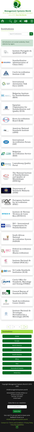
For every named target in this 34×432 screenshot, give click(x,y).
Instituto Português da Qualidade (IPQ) (22, 52)
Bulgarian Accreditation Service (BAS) (22, 154)
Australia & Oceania (17, 368)
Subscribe (17, 411)
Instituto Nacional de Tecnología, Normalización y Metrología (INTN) (22, 314)
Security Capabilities (17, 425)
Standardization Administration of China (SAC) (20, 62)
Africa (17, 359)
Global (17, 336)
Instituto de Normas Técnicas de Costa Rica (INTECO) (21, 214)
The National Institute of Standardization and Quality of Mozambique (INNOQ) (22, 177)
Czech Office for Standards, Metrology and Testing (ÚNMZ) (22, 282)
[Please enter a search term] (19, 33)
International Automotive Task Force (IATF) (20, 84)
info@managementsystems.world (17, 390)
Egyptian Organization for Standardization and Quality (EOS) (21, 108)
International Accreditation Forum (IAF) (22, 142)
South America (17, 354)
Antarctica (17, 373)
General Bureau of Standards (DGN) (20, 292)
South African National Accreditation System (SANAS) (22, 238)
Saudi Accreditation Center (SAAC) (21, 302)
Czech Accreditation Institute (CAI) (21, 73)
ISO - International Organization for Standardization (21, 226)
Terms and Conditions (16, 423)
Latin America (17, 350)
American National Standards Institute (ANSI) (21, 130)
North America (17, 345)
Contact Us (4, 423)
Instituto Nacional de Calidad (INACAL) (22, 262)
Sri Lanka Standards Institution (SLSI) (21, 271)
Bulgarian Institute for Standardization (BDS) (21, 95)
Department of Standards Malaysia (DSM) (21, 191)
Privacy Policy (28, 423)
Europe (17, 341)
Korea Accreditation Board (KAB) (21, 120)
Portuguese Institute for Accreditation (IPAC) (21, 202)
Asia (17, 364)
